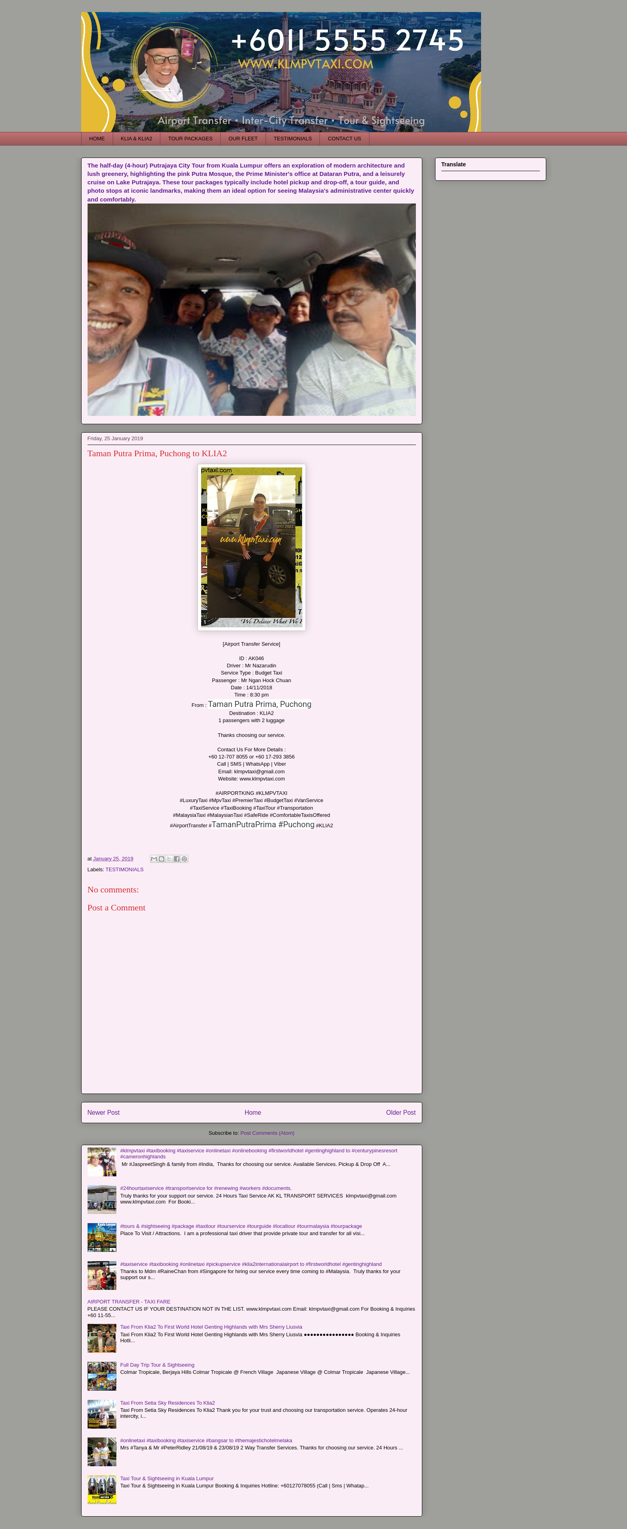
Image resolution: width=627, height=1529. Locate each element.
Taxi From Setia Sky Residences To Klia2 (167, 1403)
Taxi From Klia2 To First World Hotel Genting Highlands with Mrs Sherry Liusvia (211, 1327)
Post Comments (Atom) (267, 1133)
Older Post (401, 1112)
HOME (97, 139)
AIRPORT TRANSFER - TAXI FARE (129, 1302)
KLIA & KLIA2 (136, 139)
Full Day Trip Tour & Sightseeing (157, 1365)
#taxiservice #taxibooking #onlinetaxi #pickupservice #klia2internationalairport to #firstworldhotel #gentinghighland (251, 1264)
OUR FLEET (243, 139)
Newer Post (104, 1112)
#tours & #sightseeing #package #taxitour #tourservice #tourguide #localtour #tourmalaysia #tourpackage (241, 1226)
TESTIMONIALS (293, 139)
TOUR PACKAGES (190, 139)
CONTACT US (344, 139)
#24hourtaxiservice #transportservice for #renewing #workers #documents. (206, 1188)
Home (253, 1112)
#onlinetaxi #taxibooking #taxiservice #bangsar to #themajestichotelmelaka (206, 1440)
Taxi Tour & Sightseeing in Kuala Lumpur (167, 1478)
